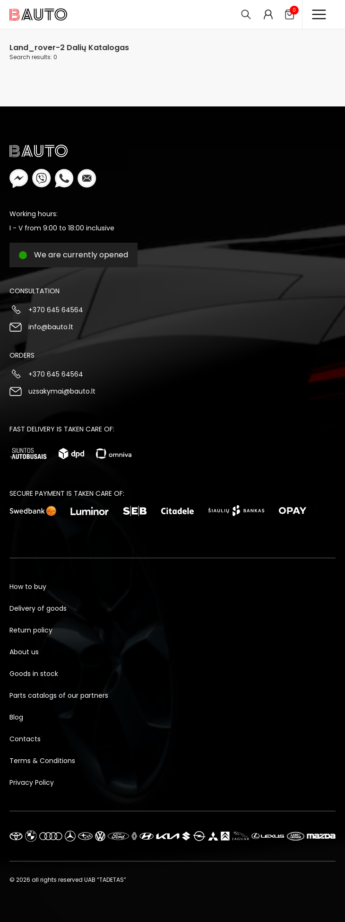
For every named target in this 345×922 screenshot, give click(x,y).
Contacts (25, 739)
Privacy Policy (31, 782)
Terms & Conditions (42, 760)
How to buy (27, 586)
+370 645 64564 (55, 310)
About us (24, 652)
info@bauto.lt (50, 327)
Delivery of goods (38, 608)
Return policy (30, 630)
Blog (16, 717)
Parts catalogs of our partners (58, 695)
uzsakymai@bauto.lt (61, 391)
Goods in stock (33, 673)
